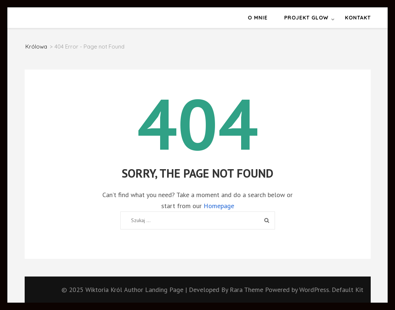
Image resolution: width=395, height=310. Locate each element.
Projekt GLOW (306, 18)
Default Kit (347, 289)
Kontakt (358, 18)
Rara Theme (247, 289)
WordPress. (314, 289)
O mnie (258, 18)
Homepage (219, 206)
